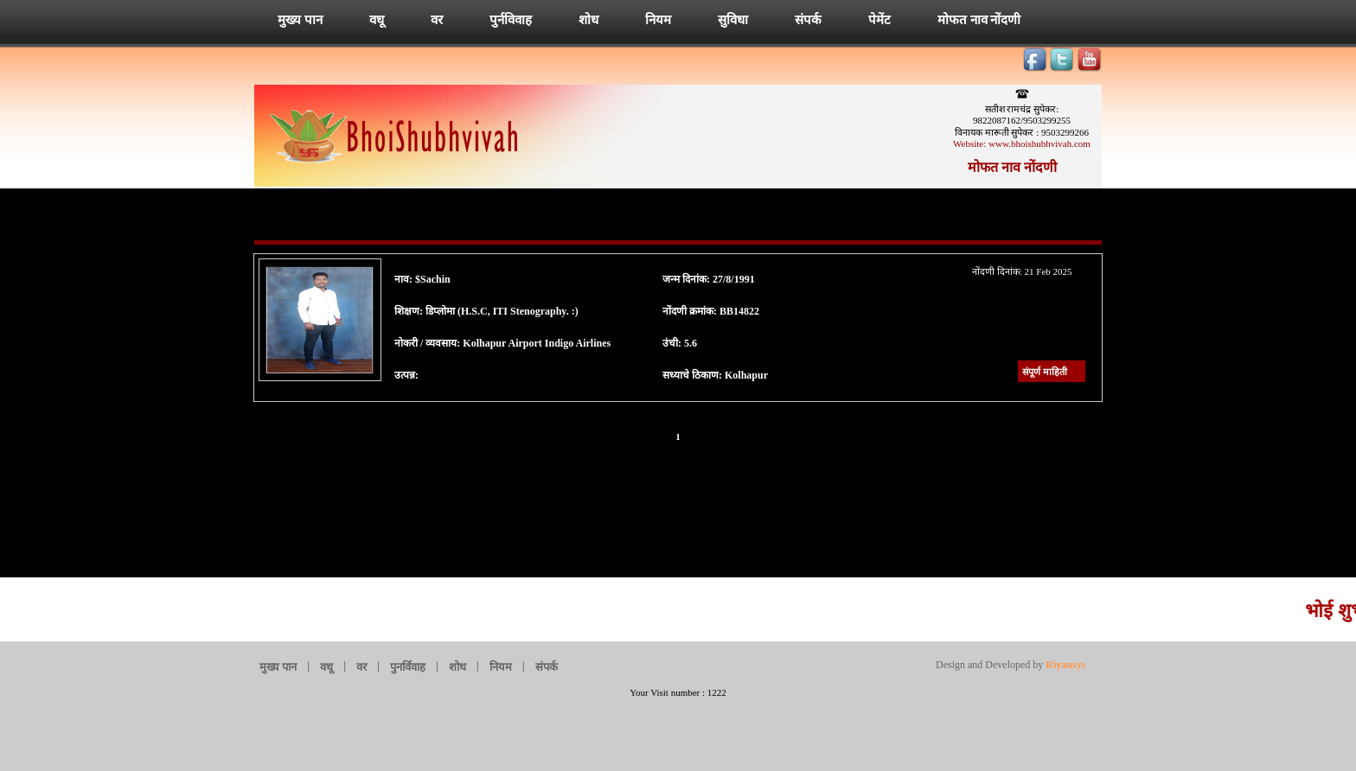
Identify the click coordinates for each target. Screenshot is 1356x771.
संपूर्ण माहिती (1044, 371)
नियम (658, 20)
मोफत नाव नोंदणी (979, 20)
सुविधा (733, 20)
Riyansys (1064, 665)
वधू (376, 20)
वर (437, 20)
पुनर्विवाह (407, 666)
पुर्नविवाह (510, 20)
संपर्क (808, 20)
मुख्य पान (300, 20)
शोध (588, 20)
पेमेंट (879, 20)
